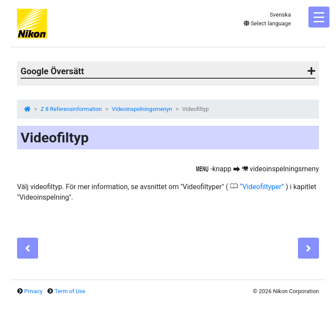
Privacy (33, 291)
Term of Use (70, 291)
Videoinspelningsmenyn (142, 109)
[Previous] (27, 248)
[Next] (308, 248)
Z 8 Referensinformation (71, 109)
